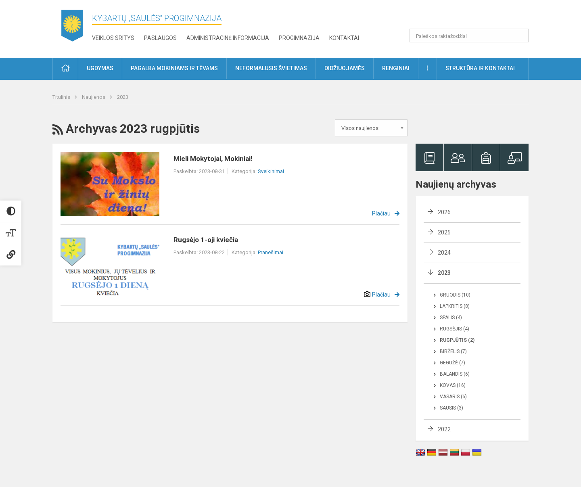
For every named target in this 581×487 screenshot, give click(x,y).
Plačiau (381, 213)
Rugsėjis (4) (454, 329)
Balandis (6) (455, 374)
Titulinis (61, 97)
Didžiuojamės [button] (344, 68)
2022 (444, 429)
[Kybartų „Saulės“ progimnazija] (72, 27)
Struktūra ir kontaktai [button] (480, 68)
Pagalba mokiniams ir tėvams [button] (174, 68)
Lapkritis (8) (455, 306)
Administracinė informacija (227, 38)
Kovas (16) (453, 385)
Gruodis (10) (455, 295)
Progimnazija (299, 38)
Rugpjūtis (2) (457, 340)
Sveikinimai (271, 171)
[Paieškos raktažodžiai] (469, 35)
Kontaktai (344, 38)
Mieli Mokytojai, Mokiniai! (213, 159)
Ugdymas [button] (100, 68)
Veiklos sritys (113, 38)
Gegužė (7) (452, 363)
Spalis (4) (451, 317)
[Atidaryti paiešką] (519, 35)
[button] (473, 17)
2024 (444, 252)
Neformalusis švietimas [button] (271, 68)
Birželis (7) (453, 351)
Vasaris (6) (453, 396)
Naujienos (94, 97)
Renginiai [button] (396, 68)
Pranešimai (270, 252)
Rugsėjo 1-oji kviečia (205, 240)
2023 (122, 97)
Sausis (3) (451, 408)
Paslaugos (160, 38)
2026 (444, 212)
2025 (444, 232)
